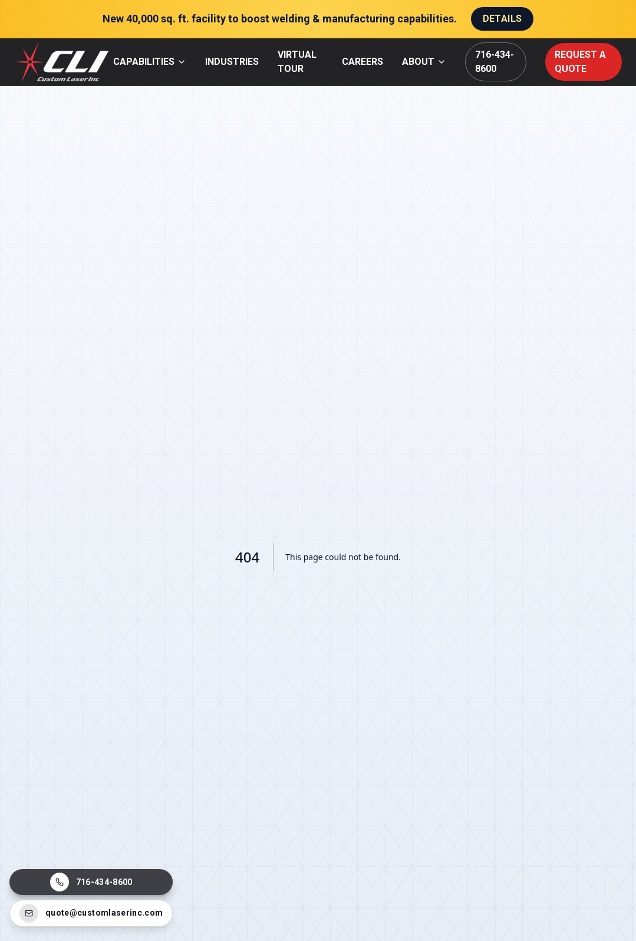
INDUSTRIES (232, 61)
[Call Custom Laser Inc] (91, 882)
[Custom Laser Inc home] (63, 61)
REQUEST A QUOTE (580, 61)
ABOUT (424, 61)
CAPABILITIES (149, 61)
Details (502, 18)
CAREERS (362, 61)
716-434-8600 (494, 61)
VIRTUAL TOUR (297, 61)
